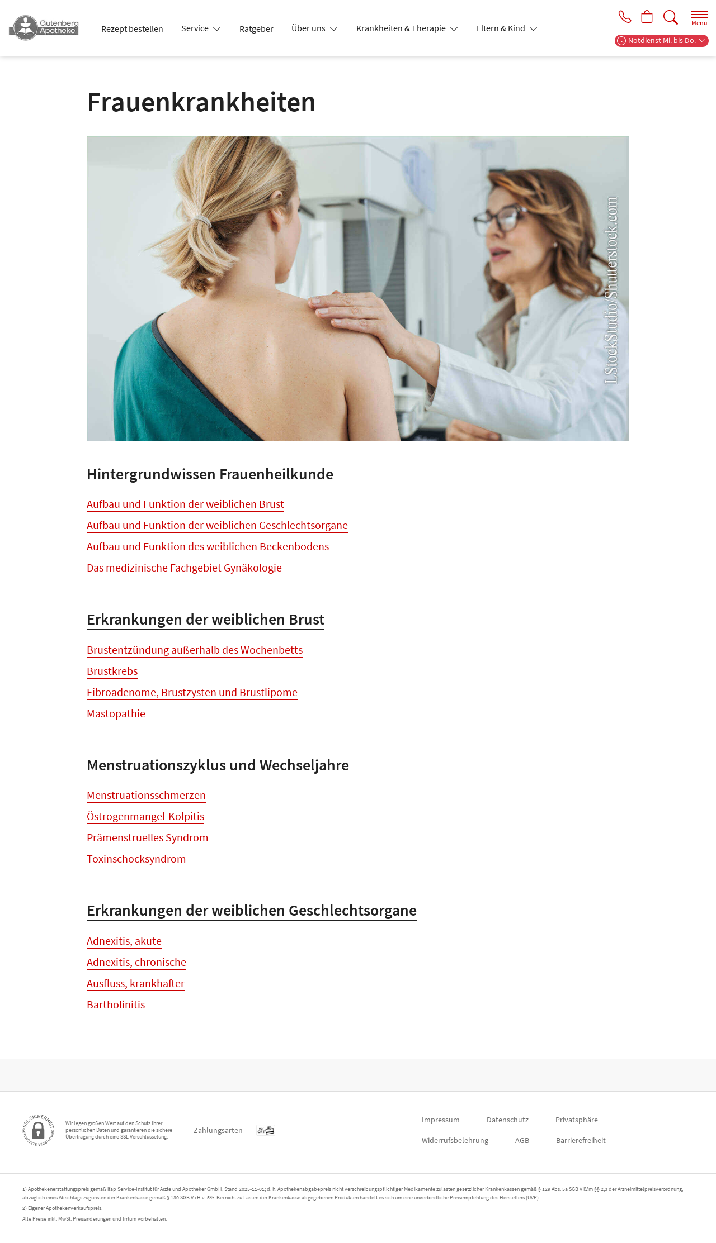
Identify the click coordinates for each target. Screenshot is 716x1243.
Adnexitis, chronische (136, 986)
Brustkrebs (112, 678)
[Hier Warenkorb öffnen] (646, 18)
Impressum (441, 1120)
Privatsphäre (576, 1120)
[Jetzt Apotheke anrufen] (622, 18)
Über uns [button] (309, 28)
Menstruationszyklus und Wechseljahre (218, 780)
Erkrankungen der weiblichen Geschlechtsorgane (252, 934)
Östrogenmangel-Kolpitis (145, 832)
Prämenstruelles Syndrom (148, 853)
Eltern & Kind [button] (502, 28)
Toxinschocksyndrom (136, 875)
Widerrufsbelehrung (455, 1140)
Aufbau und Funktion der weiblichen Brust (185, 504)
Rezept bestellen (132, 28)
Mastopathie (116, 721)
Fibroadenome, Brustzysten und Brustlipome (192, 700)
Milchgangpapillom (132, 742)
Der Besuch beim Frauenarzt (153, 589)
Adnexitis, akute (124, 964)
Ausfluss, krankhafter (136, 1007)
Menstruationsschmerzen (146, 811)
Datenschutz (508, 1120)
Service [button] (195, 28)
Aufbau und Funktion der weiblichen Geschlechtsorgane (217, 525)
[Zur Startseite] (48, 28)
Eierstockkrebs (121, 1049)
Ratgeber (256, 28)
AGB (522, 1140)
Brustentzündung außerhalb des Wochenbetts (195, 657)
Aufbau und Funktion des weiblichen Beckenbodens (208, 546)
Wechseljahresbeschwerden (151, 896)
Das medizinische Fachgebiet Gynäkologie (184, 567)
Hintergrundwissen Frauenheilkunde (210, 474)
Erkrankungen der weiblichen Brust (205, 627)
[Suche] (670, 18)
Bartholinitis (116, 1028)
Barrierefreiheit (581, 1140)
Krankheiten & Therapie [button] (401, 28)
